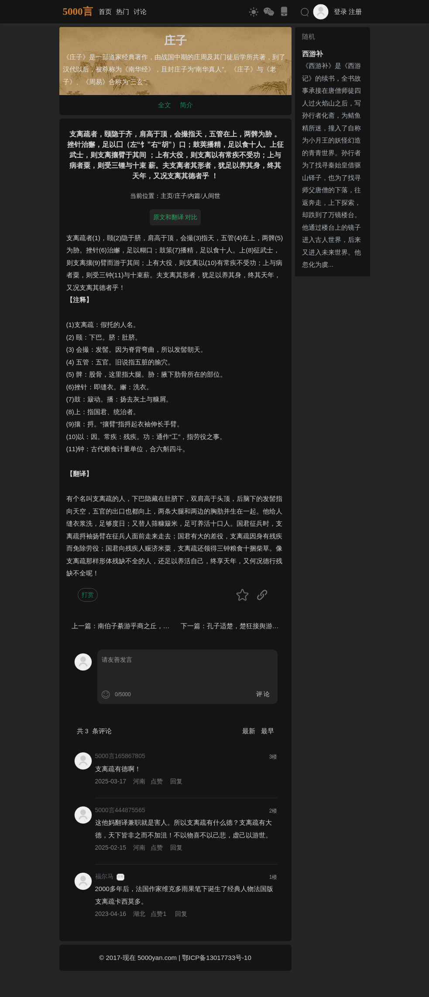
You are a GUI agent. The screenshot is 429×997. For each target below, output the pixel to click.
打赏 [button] (88, 594)
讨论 (140, 11)
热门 (122, 11)
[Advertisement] (332, 410)
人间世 (211, 196)
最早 (267, 731)
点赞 (157, 781)
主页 (167, 196)
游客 (120, 876)
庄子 (181, 196)
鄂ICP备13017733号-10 (216, 957)
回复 (176, 781)
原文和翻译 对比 (175, 217)
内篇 (194, 196)
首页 (105, 11)
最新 (249, 731)
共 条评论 (94, 731)
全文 (164, 105)
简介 (186, 105)
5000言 (78, 11)
